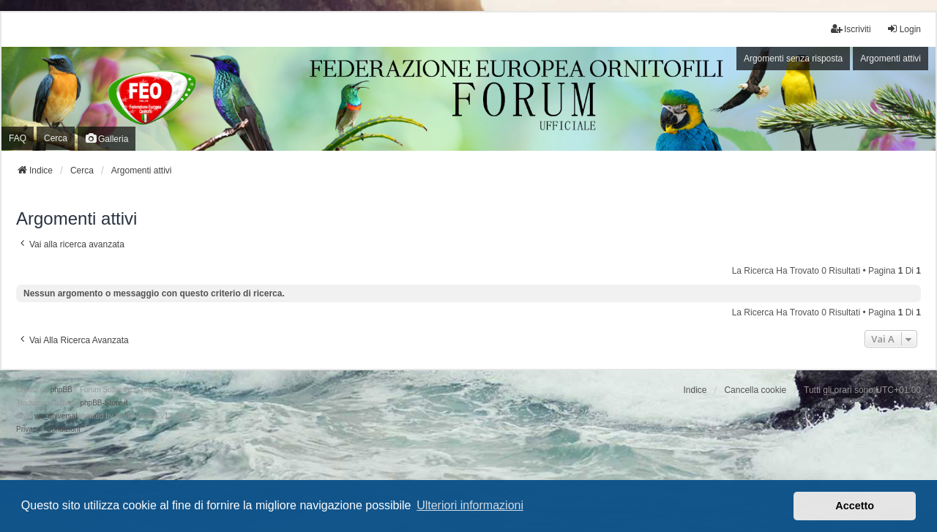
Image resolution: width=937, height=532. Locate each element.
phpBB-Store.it (103, 403)
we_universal (55, 416)
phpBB (61, 390)
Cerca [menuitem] (55, 138)
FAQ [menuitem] (17, 138)
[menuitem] (28, 429)
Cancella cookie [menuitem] (755, 390)
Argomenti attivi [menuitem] (890, 58)
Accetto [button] (854, 506)
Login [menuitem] (903, 28)
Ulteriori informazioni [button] (470, 505)
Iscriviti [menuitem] (851, 28)
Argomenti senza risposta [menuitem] (793, 58)
